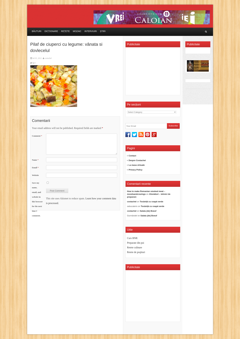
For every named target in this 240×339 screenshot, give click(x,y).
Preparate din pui (135, 242)
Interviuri (90, 31)
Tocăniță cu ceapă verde (151, 201)
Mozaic (77, 31)
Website (35, 175)
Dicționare (51, 31)
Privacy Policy (135, 170)
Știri (103, 31)
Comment (37, 136)
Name (35, 160)
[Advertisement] (153, 72)
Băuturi (36, 31)
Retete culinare (134, 247)
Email (35, 167)
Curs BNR (132, 238)
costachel (48, 58)
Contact (132, 156)
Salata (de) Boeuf (148, 211)
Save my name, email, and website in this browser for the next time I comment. (37, 199)
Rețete (65, 31)
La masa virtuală (137, 165)
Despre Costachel (137, 160)
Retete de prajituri (136, 252)
